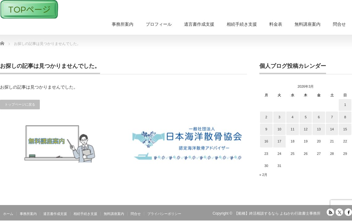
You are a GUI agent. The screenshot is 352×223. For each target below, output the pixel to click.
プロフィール (159, 24)
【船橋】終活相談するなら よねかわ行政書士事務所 (277, 213)
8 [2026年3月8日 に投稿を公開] (345, 117)
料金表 (275, 24)
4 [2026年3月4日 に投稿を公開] (292, 117)
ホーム (8, 214)
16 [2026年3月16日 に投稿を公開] (266, 141)
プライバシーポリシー (164, 214)
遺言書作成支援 (199, 24)
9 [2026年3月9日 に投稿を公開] (266, 129)
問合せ (339, 24)
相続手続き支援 (242, 24)
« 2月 (263, 175)
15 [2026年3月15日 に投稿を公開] (345, 129)
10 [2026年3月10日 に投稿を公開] (279, 129)
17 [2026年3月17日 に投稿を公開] (279, 141)
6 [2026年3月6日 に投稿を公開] (319, 117)
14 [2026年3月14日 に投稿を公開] (332, 129)
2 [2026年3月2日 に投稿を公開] (266, 117)
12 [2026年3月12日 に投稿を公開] (306, 129)
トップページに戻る (20, 104)
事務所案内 (122, 24)
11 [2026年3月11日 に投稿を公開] (292, 129)
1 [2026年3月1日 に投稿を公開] (345, 105)
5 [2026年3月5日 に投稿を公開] (306, 117)
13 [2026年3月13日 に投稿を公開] (319, 129)
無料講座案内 (308, 24)
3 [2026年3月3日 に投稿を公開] (279, 117)
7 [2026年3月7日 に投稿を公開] (332, 117)
